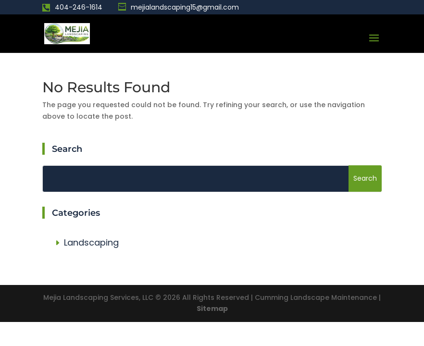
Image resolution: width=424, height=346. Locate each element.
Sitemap (212, 308)
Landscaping (91, 242)
